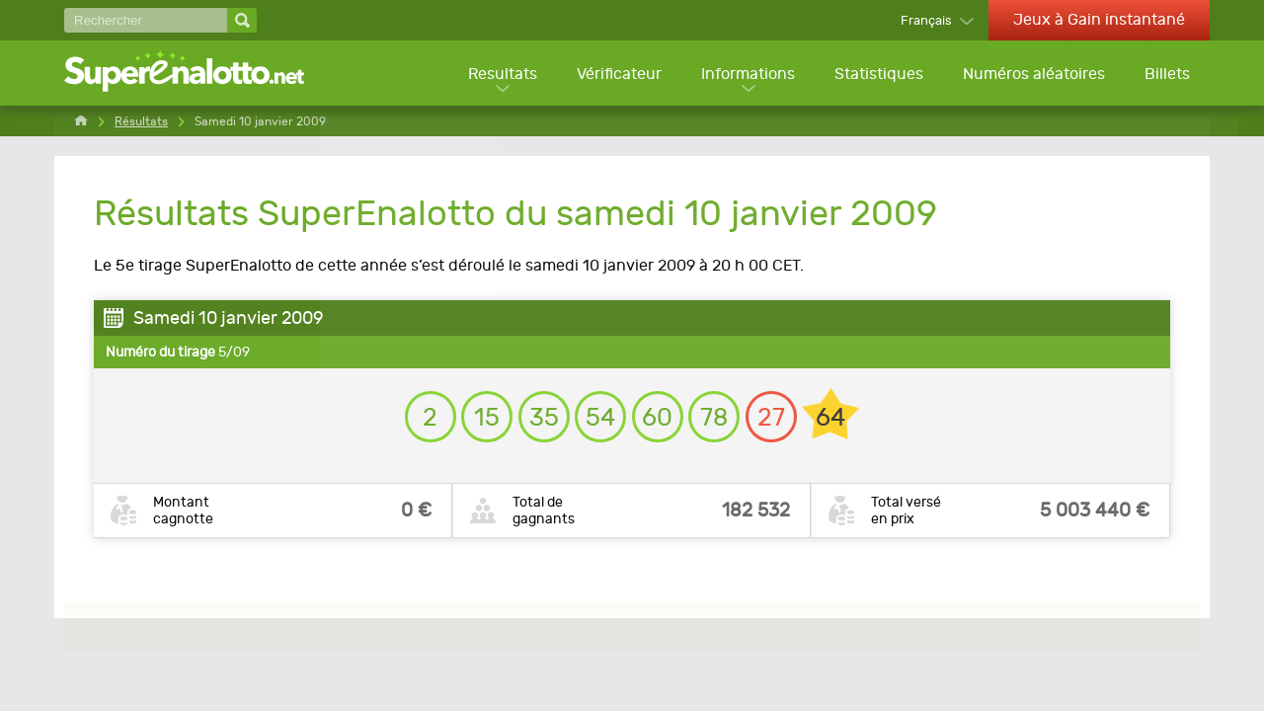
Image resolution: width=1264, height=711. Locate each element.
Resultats (497, 74)
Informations (745, 74)
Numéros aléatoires (1033, 74)
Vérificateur (615, 74)
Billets (1167, 74)
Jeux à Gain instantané (1099, 19)
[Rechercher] (145, 20)
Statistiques (876, 74)
